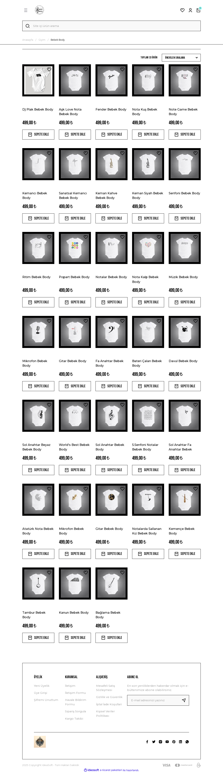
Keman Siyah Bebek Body (147, 196)
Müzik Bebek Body (183, 277)
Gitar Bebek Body (72, 361)
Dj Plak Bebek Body (37, 109)
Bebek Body (58, 40)
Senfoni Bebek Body (184, 193)
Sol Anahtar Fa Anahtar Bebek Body (180, 448)
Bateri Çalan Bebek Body (147, 364)
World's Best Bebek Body (74, 448)
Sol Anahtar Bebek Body (109, 448)
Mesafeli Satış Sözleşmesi (105, 689)
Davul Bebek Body (183, 361)
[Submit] (185, 701)
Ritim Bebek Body (36, 277)
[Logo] (39, 10)
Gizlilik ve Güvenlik (109, 698)
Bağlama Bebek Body (107, 616)
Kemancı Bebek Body (34, 196)
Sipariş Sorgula (75, 712)
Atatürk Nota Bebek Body (38, 532)
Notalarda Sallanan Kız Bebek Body (146, 532)
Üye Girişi (40, 694)
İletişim (70, 687)
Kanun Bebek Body (74, 613)
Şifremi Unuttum (46, 701)
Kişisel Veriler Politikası (105, 714)
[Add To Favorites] (49, 69)
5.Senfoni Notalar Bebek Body (145, 448)
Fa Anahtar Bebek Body (109, 364)
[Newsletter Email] (158, 701)
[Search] (111, 26)
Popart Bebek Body (74, 277)
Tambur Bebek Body (34, 616)
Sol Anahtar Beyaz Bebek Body (36, 448)
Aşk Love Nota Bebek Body (70, 111)
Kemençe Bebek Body (182, 532)
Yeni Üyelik (41, 687)
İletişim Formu (75, 694)
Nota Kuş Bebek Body (144, 111)
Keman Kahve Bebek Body (106, 196)
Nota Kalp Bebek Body (145, 280)
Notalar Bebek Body (111, 277)
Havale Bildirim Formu (75, 703)
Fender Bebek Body (110, 109)
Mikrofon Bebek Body (34, 364)
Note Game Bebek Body (183, 111)
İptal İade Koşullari (109, 705)
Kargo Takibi (74, 720)
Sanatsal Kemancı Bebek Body (73, 196)
